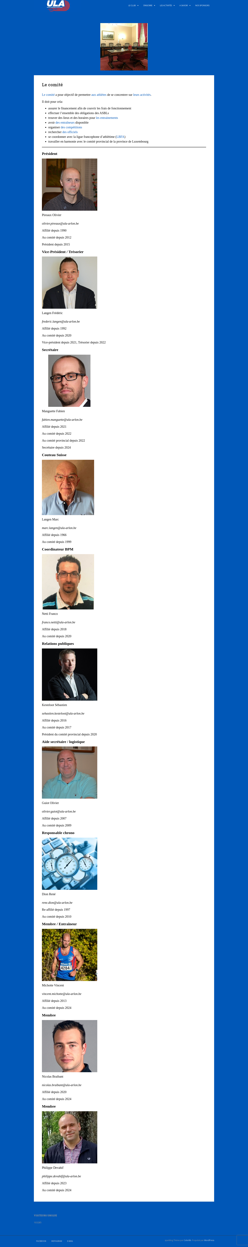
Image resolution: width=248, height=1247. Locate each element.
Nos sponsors (202, 5)
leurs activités (142, 94)
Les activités (166, 5)
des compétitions (71, 127)
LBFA (120, 136)
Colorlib (187, 1240)
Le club (132, 5)
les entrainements (107, 117)
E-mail (70, 1241)
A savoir (184, 5)
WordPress (209, 1240)
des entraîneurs (65, 122)
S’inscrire (147, 5)
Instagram (56, 1241)
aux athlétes (98, 94)
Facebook (41, 1241)
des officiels (70, 132)
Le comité (49, 94)
